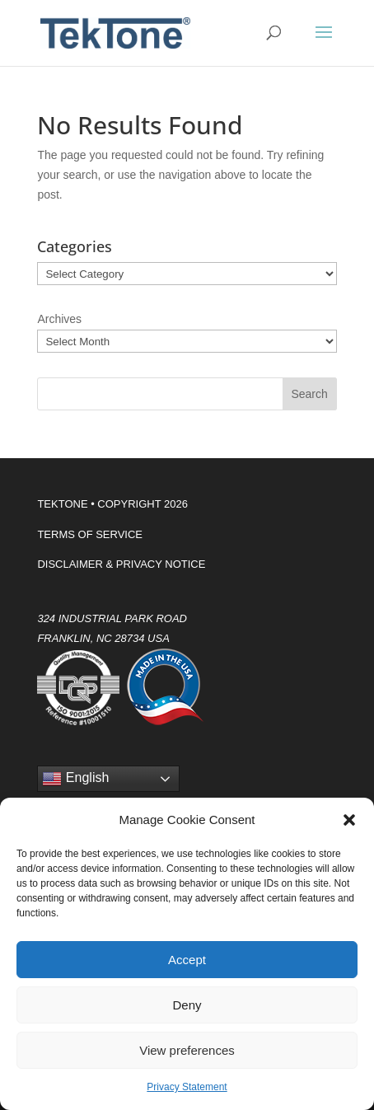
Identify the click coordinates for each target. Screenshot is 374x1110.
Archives (59, 319)
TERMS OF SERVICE (90, 534)
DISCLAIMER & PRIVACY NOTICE (121, 564)
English (75, 779)
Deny (186, 1005)
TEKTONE (62, 504)
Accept (187, 960)
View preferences (187, 1050)
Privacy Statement (187, 1087)
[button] (349, 820)
